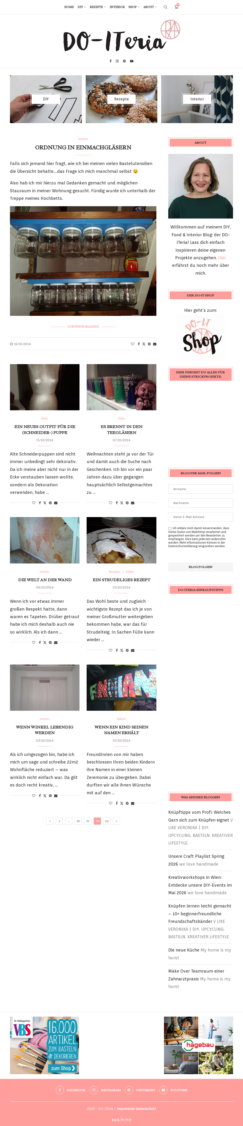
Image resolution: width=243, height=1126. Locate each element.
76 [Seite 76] (78, 821)
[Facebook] (111, 61)
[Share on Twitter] (143, 344)
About (148, 7)
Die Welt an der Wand (45, 579)
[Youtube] (131, 61)
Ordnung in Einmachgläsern (83, 147)
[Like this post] (132, 344)
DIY (80, 7)
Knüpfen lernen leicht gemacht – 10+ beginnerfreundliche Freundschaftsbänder (199, 913)
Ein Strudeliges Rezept (121, 579)
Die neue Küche (183, 949)
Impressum (126, 1109)
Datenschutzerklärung (183, 546)
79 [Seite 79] (106, 821)
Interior (117, 7)
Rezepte (96, 7)
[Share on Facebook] (139, 344)
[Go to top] (121, 1119)
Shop (132, 7)
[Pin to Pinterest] (149, 344)
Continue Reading (83, 327)
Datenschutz (146, 1109)
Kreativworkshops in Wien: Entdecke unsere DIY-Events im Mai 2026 (200, 885)
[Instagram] (117, 61)
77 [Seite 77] (87, 821)
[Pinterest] (124, 61)
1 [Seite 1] (59, 821)
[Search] (165, 7)
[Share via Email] (154, 344)
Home (69, 7)
